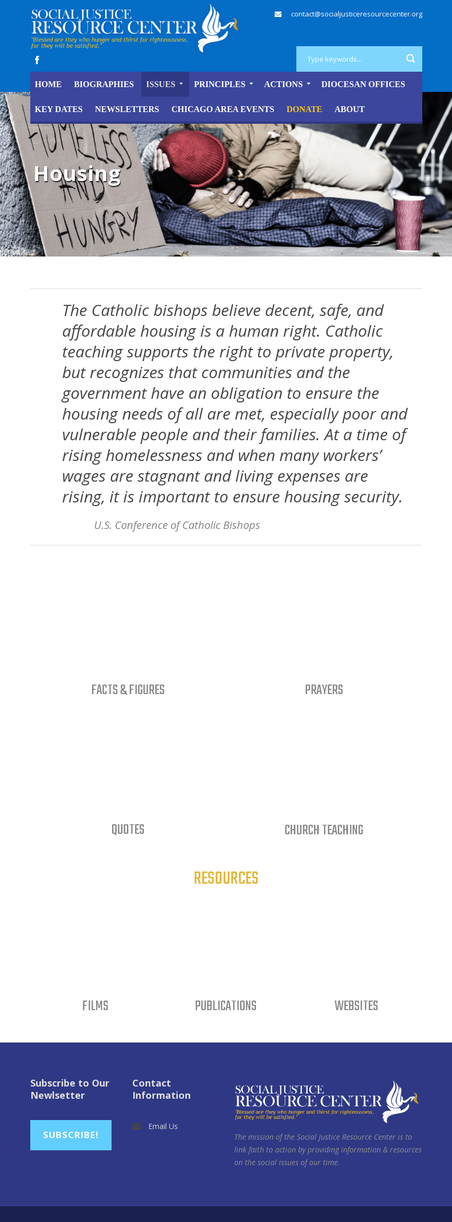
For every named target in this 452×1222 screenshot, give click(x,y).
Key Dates (59, 109)
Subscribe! (71, 1135)
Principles (219, 84)
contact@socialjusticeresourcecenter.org (356, 14)
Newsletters (127, 109)
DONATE (304, 109)
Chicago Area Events (223, 109)
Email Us (163, 1126)
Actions (283, 84)
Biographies (104, 84)
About (350, 109)
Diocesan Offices (363, 84)
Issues (160, 84)
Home (48, 84)
